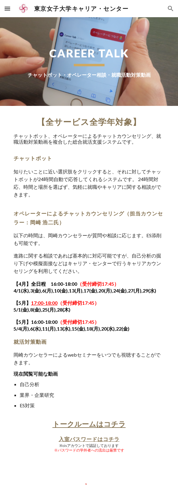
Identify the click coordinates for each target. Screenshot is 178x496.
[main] (89, 61)
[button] (7, 8)
